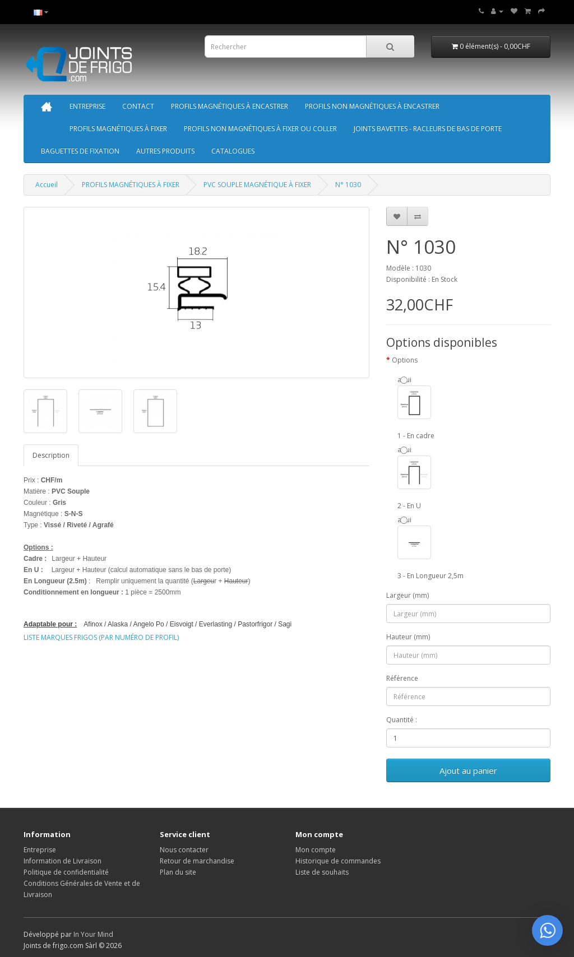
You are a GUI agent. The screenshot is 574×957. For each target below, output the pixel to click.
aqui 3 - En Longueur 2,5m (430, 547)
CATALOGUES (232, 151)
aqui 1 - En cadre (415, 407)
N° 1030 (348, 184)
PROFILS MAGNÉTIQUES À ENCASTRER (229, 106)
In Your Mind (93, 934)
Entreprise (40, 849)
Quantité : (401, 719)
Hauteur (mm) (408, 637)
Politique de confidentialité (66, 872)
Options (405, 360)
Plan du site (178, 872)
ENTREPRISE (87, 106)
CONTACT (138, 106)
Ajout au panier (468, 770)
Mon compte (315, 849)
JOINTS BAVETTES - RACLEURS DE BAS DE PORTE (428, 128)
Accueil (46, 184)
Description (51, 455)
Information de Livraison (62, 861)
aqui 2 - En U (414, 477)
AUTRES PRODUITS (165, 151)
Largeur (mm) (407, 595)
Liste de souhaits (322, 872)
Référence (402, 678)
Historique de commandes (338, 861)
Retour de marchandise (197, 861)
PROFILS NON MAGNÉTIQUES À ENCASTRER (372, 106)
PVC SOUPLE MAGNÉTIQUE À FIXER (257, 184)
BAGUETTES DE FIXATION (80, 151)
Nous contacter (184, 849)
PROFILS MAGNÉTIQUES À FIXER (118, 128)
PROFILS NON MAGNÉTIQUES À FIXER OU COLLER (260, 128)
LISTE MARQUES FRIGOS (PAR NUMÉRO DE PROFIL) (101, 637)
